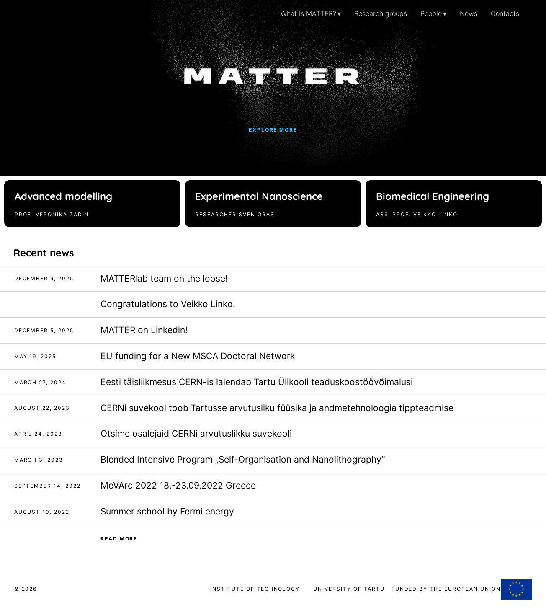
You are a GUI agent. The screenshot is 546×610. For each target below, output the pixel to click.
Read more (119, 538)
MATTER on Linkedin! (144, 330)
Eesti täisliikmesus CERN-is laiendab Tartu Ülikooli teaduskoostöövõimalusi (256, 382)
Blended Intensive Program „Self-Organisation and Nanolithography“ (242, 459)
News (468, 13)
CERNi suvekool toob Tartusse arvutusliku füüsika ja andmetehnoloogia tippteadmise (276, 408)
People (431, 13)
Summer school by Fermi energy (167, 511)
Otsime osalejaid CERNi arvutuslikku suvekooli (196, 433)
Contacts (505, 13)
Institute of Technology (255, 589)
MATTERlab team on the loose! (164, 278)
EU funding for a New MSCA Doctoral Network (197, 356)
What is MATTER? (308, 13)
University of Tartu (352, 589)
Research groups (380, 13)
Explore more (273, 130)
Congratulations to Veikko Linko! (167, 304)
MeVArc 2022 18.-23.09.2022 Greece (178, 485)
